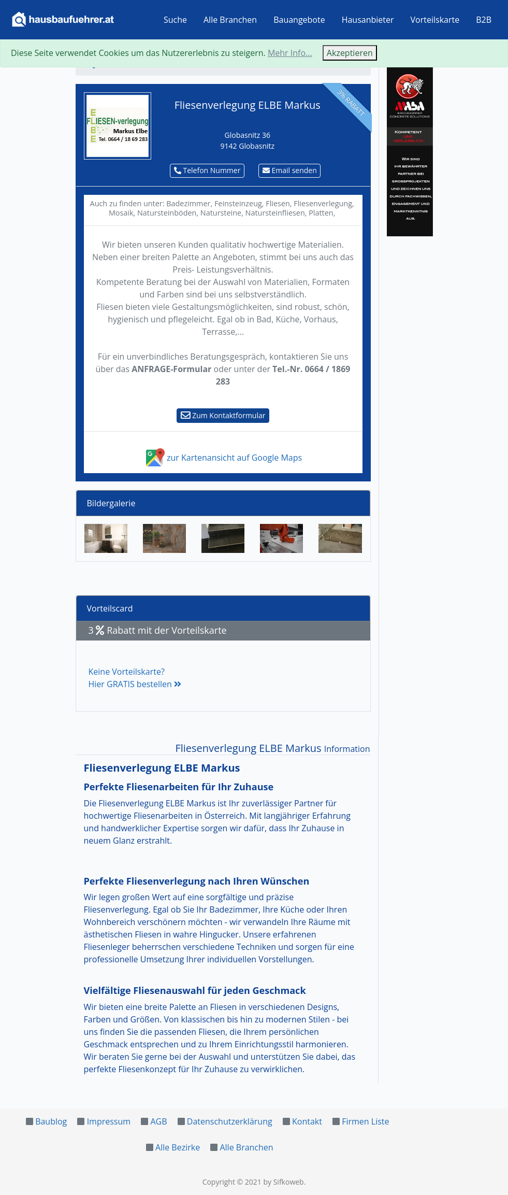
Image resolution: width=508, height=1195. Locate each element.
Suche (175, 19)
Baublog (51, 1121)
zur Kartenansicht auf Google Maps (223, 457)
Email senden (290, 170)
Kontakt (307, 1121)
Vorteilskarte (435, 19)
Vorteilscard (110, 608)
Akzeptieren (350, 53)
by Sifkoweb (283, 1182)
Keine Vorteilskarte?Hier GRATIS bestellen (135, 678)
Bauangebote (299, 19)
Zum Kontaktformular (223, 415)
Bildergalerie (111, 503)
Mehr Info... (290, 53)
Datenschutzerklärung (229, 1121)
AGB (158, 1121)
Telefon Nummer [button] (207, 170)
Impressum (108, 1121)
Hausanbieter (368, 19)
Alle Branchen (230, 19)
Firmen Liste (365, 1121)
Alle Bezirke (177, 1147)
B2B (483, 19)
